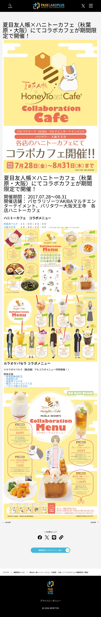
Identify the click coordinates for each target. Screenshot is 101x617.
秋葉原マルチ (11, 224)
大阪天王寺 (10, 227)
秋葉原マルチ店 (14, 381)
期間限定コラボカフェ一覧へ (50, 550)
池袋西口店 (12, 379)
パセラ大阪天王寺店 (16, 386)
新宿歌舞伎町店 (14, 376)
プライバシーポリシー (50, 600)
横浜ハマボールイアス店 (19, 383)
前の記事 (8, 522)
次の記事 (93, 522)
